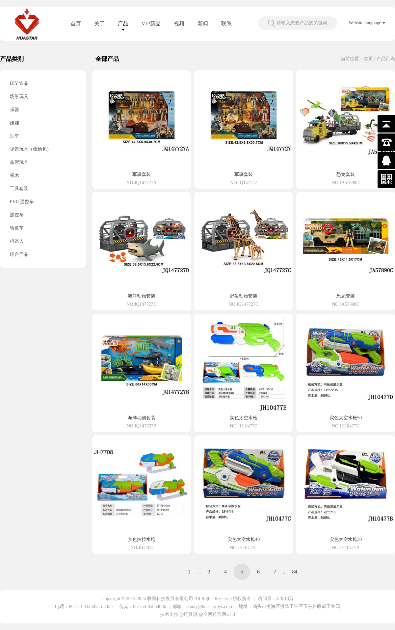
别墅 (14, 135)
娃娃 (14, 122)
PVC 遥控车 (22, 201)
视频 (179, 23)
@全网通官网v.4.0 (217, 614)
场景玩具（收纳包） (30, 149)
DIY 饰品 (19, 83)
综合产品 (19, 254)
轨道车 (17, 228)
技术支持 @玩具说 (179, 614)
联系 (226, 23)
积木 (14, 175)
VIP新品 (151, 23)
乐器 (14, 109)
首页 (75, 23)
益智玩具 (19, 162)
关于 (99, 23)
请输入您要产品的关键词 (301, 22)
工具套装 (19, 188)
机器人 (17, 241)
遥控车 (17, 214)
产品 (123, 23)
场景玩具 (19, 96)
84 (295, 571)
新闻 (203, 23)
